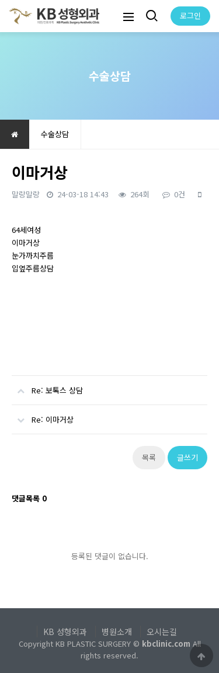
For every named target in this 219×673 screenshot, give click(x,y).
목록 (149, 457)
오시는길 (162, 631)
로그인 (190, 15)
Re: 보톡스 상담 (47, 386)
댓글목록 (29, 498)
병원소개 (117, 631)
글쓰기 (187, 457)
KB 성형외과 (65, 631)
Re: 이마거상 (43, 415)
